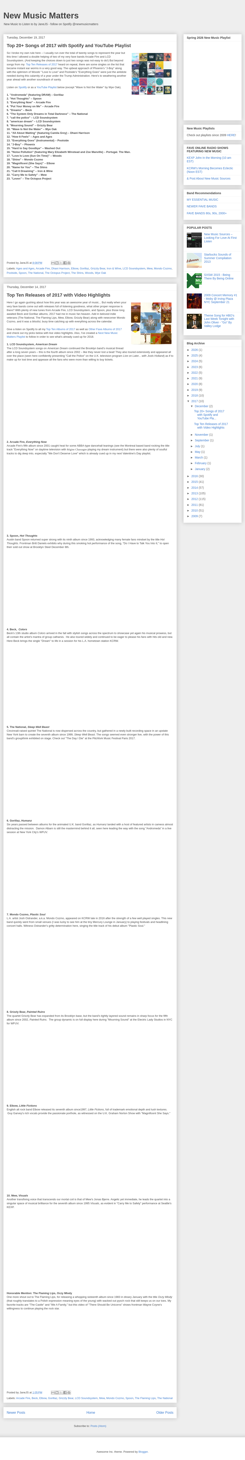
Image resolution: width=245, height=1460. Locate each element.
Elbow (74, 268)
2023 (195, 367)
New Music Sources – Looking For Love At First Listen (220, 238)
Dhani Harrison (60, 268)
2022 (195, 372)
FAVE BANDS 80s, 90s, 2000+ (207, 213)
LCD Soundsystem (134, 268)
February (201, 463)
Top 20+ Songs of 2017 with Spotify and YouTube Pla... (209, 415)
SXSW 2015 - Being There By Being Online (219, 276)
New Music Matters (41, 15)
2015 (195, 481)
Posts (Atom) (98, 1426)
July (198, 446)
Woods (89, 272)
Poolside (12, 272)
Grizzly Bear (97, 268)
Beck (35, 1398)
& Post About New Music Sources (209, 178)
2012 (195, 499)
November (202, 434)
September (202, 440)
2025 (195, 355)
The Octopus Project (57, 272)
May (198, 452)
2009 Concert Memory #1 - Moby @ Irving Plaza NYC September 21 (220, 298)
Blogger (143, 1451)
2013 (195, 493)
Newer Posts (16, 1412)
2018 (195, 395)
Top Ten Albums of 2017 (60, 329)
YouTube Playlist (47, 87)
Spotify (22, 87)
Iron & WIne (114, 268)
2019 (195, 389)
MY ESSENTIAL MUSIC (202, 199)
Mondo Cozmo (163, 268)
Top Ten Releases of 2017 (41, 64)
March (199, 457)
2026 (195, 349)
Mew (149, 268)
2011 (195, 504)
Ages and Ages (25, 268)
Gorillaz (84, 268)
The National (36, 272)
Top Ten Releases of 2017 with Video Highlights (58, 295)
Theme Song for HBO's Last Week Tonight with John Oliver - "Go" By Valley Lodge (219, 321)
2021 (195, 378)
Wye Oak (100, 272)
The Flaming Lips (145, 1398)
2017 (195, 401)
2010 (195, 510)
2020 (195, 384)
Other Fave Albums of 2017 (105, 329)
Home (90, 1412)
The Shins (77, 272)
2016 (195, 476)
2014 (195, 487)
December (202, 406)
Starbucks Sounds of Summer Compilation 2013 (218, 258)
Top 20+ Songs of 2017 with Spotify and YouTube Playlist (69, 45)
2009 (195, 516)
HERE (231, 135)
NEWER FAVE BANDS (202, 206)
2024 (195, 361)
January (200, 469)
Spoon (23, 272)
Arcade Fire (43, 268)
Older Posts (164, 1412)
